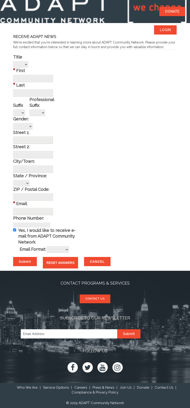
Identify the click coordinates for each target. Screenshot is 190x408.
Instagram (117, 367)
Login (165, 30)
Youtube (102, 367)
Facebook (72, 367)
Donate (143, 387)
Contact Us (164, 387)
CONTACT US (95, 298)
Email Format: (33, 249)
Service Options (56, 387)
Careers (80, 387)
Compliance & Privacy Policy (95, 392)
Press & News (103, 387)
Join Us (126, 387)
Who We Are (27, 387)
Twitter (87, 367)
